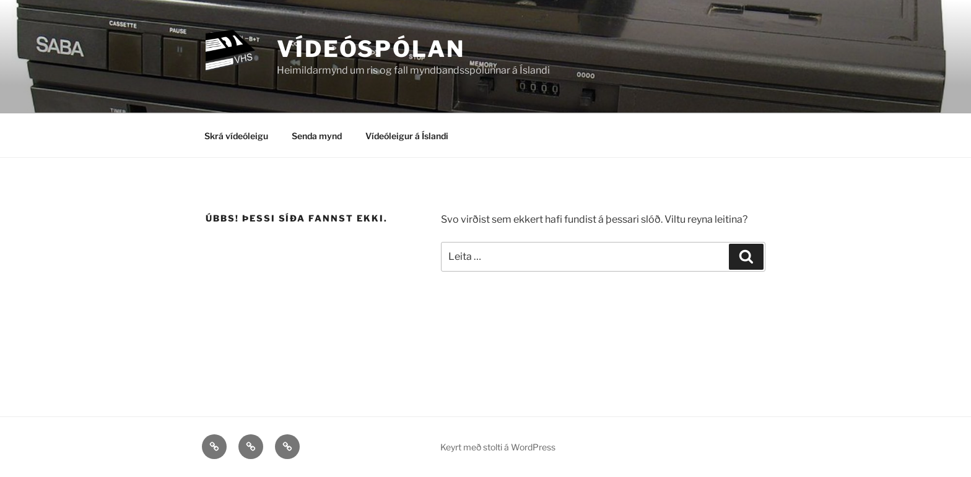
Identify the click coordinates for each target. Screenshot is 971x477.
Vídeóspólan (371, 48)
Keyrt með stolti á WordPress (497, 447)
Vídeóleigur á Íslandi (406, 136)
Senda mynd (317, 136)
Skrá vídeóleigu (236, 136)
